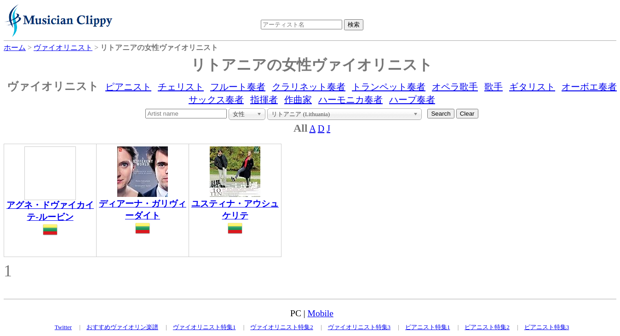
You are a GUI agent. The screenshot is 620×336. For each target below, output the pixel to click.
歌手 (493, 87)
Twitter (63, 327)
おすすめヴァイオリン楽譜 (122, 327)
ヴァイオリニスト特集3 (359, 327)
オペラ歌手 (455, 87)
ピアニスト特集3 (546, 327)
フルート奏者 (237, 87)
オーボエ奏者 (589, 87)
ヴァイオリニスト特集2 (281, 327)
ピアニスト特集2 (487, 327)
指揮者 (264, 100)
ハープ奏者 (412, 100)
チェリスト (181, 87)
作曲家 (298, 100)
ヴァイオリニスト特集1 (204, 327)
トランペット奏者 (388, 87)
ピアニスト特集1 (427, 327)
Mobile (320, 313)
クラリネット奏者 (308, 87)
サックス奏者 (216, 100)
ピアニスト (128, 87)
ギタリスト (532, 87)
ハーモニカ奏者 (350, 100)
